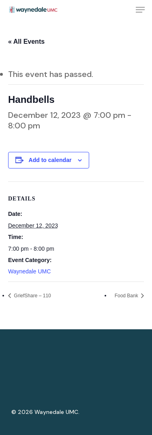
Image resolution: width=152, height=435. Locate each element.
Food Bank (127, 296)
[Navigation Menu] (140, 10)
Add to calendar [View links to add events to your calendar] (50, 160)
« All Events (26, 41)
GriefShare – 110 (32, 296)
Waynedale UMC (29, 271)
